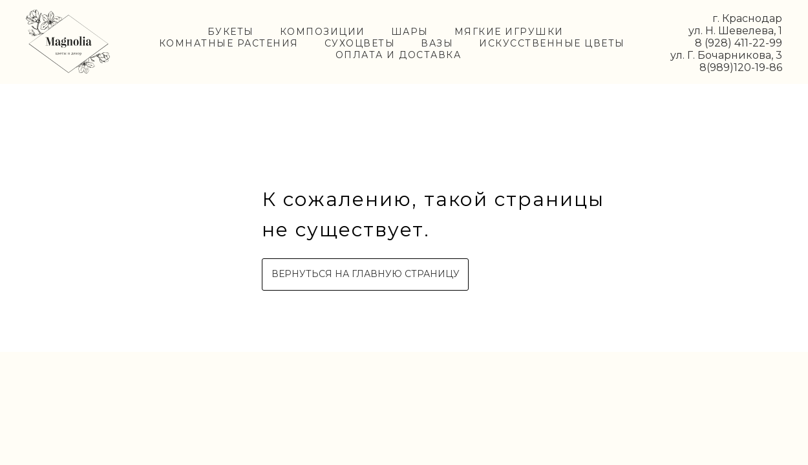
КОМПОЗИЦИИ (322, 31)
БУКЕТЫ (230, 31)
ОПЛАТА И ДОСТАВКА (398, 55)
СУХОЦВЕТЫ (360, 43)
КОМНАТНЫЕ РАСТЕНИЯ (229, 43)
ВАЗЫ (437, 43)
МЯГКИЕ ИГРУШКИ (509, 31)
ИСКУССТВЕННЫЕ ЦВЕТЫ (552, 43)
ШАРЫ (410, 31)
